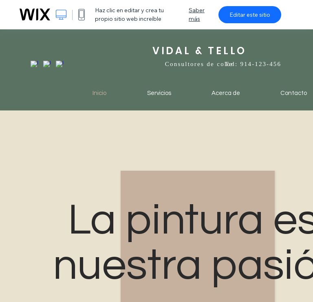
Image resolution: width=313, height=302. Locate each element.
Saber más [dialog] (197, 14)
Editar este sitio (249, 14)
